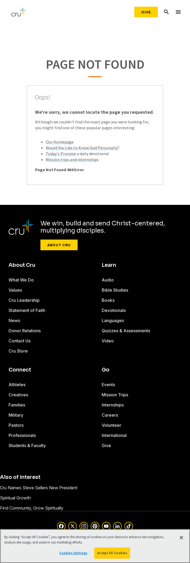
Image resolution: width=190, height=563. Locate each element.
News (14, 320)
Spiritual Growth (15, 498)
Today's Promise (61, 153)
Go (105, 370)
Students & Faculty (27, 445)
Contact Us (20, 340)
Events (108, 384)
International (114, 435)
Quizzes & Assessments (126, 330)
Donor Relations (25, 330)
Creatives (18, 394)
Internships (113, 405)
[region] (95, 546)
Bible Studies (115, 290)
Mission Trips (115, 394)
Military (16, 415)
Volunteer (111, 425)
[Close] (181, 538)
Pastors (16, 425)
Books (108, 300)
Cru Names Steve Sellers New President (38, 487)
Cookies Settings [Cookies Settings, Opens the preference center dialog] (73, 553)
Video (108, 340)
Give (146, 12)
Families (17, 405)
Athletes (17, 384)
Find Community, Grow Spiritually (31, 508)
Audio (108, 280)
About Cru (59, 245)
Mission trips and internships (72, 159)
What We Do (21, 280)
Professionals (22, 435)
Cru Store (18, 351)
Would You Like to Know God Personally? (82, 147)
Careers (110, 415)
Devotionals (114, 310)
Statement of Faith (27, 310)
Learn (109, 265)
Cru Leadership (24, 300)
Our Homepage (60, 141)
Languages (113, 320)
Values (15, 290)
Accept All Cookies (112, 553)
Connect (20, 370)
